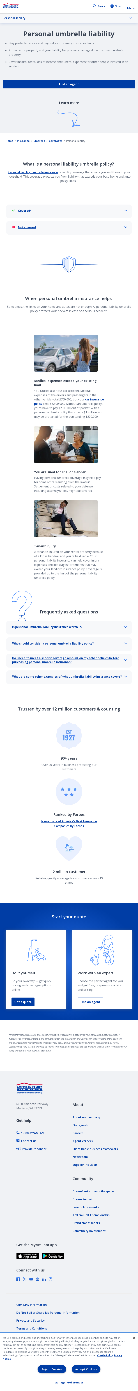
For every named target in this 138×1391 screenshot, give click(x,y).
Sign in (117, 6)
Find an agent (69, 84)
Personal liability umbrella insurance (33, 172)
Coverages (55, 141)
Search (100, 6)
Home (9, 141)
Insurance (23, 141)
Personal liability (67, 18)
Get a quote (23, 1002)
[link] (30, 1133)
